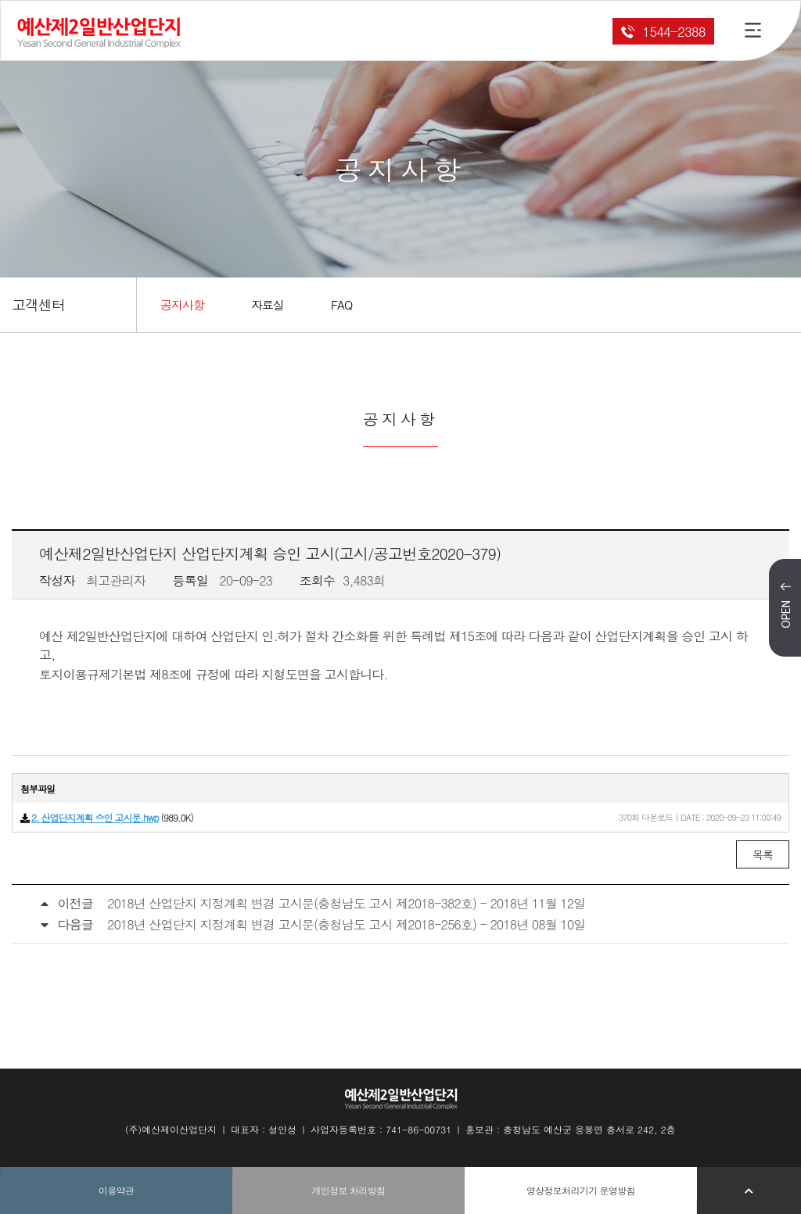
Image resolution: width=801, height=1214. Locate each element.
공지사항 (182, 304)
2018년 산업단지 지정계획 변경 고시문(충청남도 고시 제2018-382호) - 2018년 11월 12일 (346, 903)
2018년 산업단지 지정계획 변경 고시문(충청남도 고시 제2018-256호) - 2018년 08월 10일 (346, 924)
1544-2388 (663, 31)
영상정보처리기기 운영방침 (580, 1190)
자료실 (267, 304)
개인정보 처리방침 (349, 1190)
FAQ (341, 304)
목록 (763, 854)
